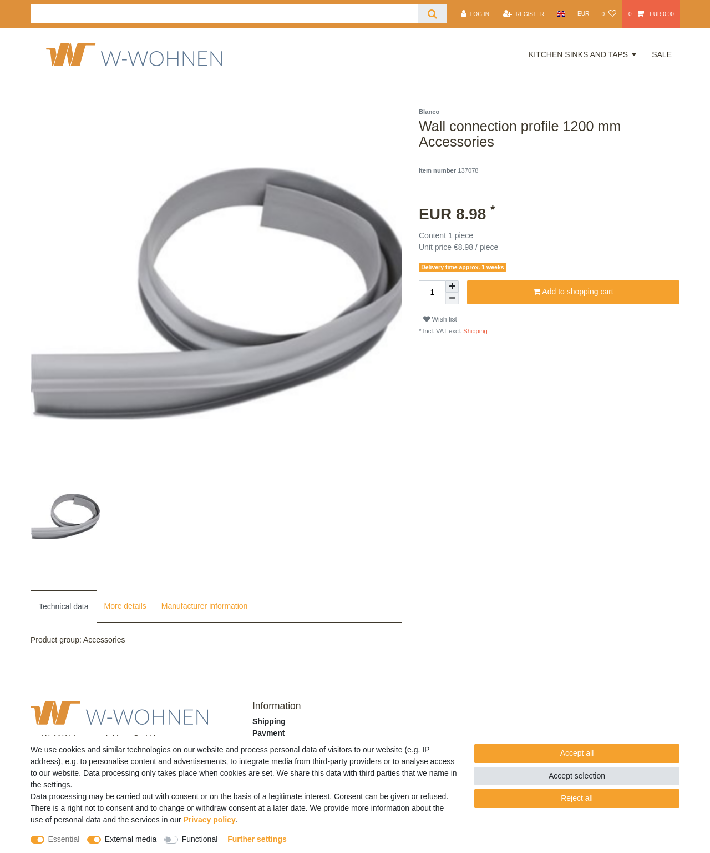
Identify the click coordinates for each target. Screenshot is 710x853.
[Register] (523, 14)
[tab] (64, 606)
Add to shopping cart (573, 292)
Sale (662, 54)
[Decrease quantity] (452, 298)
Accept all (577, 753)
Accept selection (577, 775)
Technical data (64, 606)
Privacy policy (210, 819)
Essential (64, 839)
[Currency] (583, 13)
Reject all (577, 798)
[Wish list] (608, 14)
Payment (268, 733)
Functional (200, 839)
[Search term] (224, 13)
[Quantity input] (432, 292)
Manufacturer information (204, 605)
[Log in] (475, 14)
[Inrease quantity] (452, 286)
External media (130, 839)
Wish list (440, 319)
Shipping (475, 331)
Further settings (257, 839)
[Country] (560, 13)
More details (125, 605)
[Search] (432, 13)
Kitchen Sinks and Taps (578, 54)
